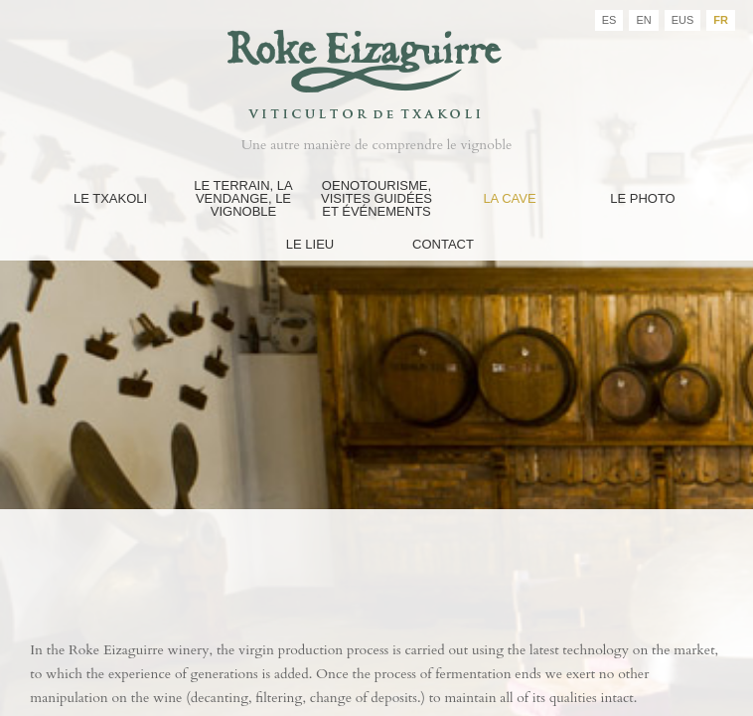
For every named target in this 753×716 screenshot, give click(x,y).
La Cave (509, 198)
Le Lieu (310, 244)
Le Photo (643, 198)
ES (609, 20)
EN (643, 20)
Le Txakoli (110, 198)
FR (720, 20)
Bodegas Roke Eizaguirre (376, 63)
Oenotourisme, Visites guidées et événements (376, 198)
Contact (443, 244)
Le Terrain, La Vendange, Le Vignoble (243, 198)
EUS (683, 20)
